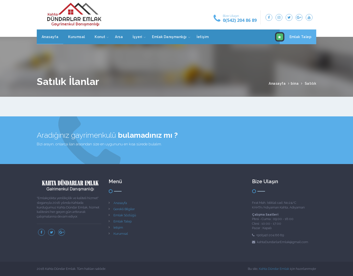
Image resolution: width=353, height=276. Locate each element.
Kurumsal (76, 37)
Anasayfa (50, 37)
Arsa (119, 37)
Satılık (310, 83)
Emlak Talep (295, 36)
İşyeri (137, 37)
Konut (100, 37)
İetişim (203, 37)
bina (295, 83)
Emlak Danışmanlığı (169, 37)
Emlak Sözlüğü (124, 215)
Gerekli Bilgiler (124, 209)
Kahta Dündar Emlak (274, 269)
